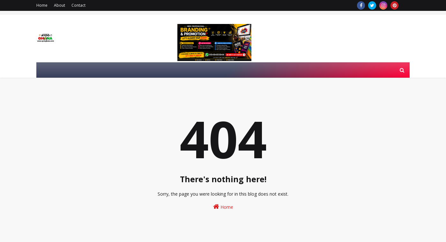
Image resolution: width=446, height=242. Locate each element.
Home (42, 5)
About (59, 5)
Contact (78, 5)
